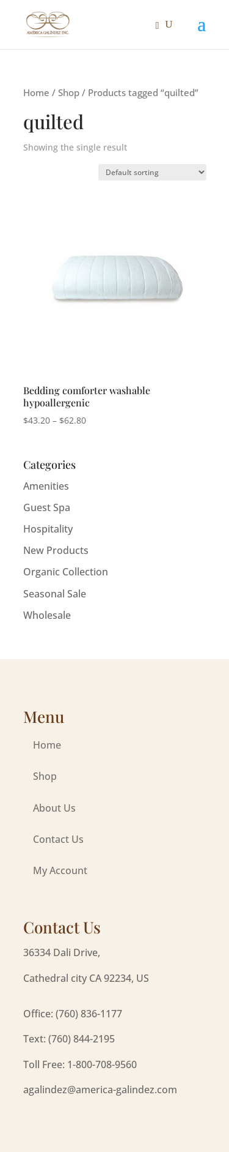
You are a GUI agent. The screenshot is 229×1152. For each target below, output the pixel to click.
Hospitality (48, 529)
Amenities (46, 486)
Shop (68, 92)
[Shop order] (152, 172)
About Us (54, 808)
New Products (56, 550)
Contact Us (58, 839)
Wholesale (47, 615)
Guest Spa (46, 507)
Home (36, 92)
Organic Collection (65, 571)
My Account (60, 870)
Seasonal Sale (54, 593)
